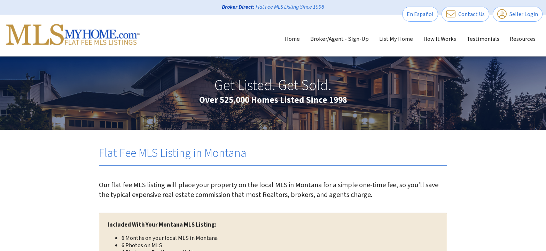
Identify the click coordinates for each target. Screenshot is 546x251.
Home (292, 39)
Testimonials (483, 39)
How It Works (439, 39)
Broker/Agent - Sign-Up (339, 39)
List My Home (396, 39)
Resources (523, 39)
